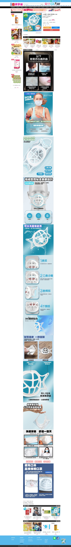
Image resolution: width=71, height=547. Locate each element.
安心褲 (59, 5)
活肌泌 (42, 5)
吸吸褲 (38, 5)
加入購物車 (56, 27)
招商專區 (12, 539)
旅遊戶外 (51, 7)
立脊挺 (68, 5)
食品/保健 (30, 7)
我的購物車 (59, 1)
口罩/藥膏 (32, 12)
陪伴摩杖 (61, 5)
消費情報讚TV (13, 7)
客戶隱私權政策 (22, 539)
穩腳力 (49, 5)
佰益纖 (60, 7)
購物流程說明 (30, 539)
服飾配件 (34, 7)
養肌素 (64, 5)
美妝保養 (43, 7)
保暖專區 (22, 7)
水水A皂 (54, 5)
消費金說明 (46, 539)
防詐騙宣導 (21, 543)
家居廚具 (47, 7)
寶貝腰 (45, 5)
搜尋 (42, 4)
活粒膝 (40, 5)
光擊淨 (47, 5)
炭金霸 (51, 5)
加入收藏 (47, 27)
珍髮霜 (56, 5)
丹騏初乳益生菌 (27, 5)
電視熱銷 (18, 7)
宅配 (48, 23)
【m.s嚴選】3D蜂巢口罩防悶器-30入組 (40, 12)
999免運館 (56, 7)
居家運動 (26, 7)
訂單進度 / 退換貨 (39, 539)
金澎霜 (66, 5)
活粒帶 (36, 5)
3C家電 (39, 7)
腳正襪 (33, 5)
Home (25, 12)
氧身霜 (31, 5)
